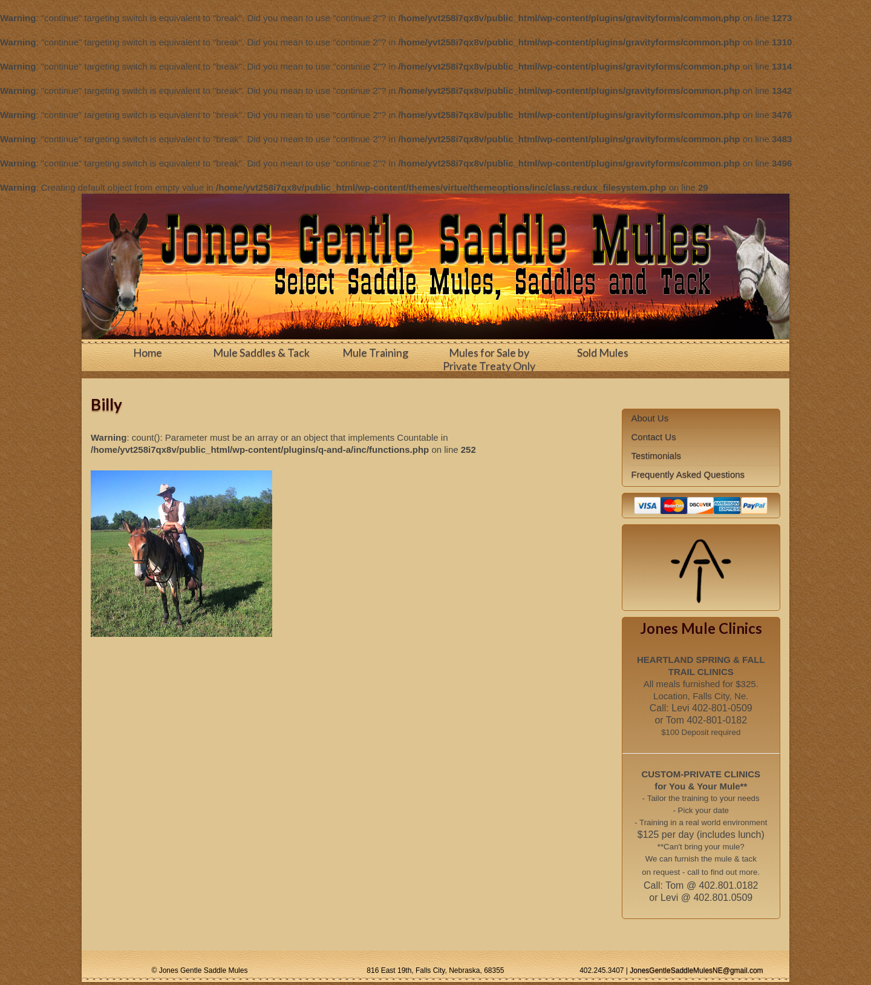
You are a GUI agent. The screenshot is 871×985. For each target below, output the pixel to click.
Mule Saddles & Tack (261, 352)
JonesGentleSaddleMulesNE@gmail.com (696, 970)
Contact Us (653, 437)
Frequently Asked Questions (688, 474)
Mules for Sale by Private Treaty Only (489, 359)
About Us (650, 418)
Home (147, 352)
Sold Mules (602, 352)
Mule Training (375, 352)
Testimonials (656, 455)
